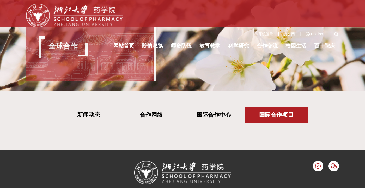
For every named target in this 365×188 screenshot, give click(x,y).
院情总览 (152, 46)
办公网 (289, 34)
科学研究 (238, 46)
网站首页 (123, 46)
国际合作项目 (276, 114)
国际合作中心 (214, 114)
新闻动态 (88, 114)
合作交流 (267, 46)
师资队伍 (181, 46)
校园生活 (295, 46)
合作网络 (151, 114)
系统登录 (266, 34)
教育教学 (209, 46)
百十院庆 (324, 46)
